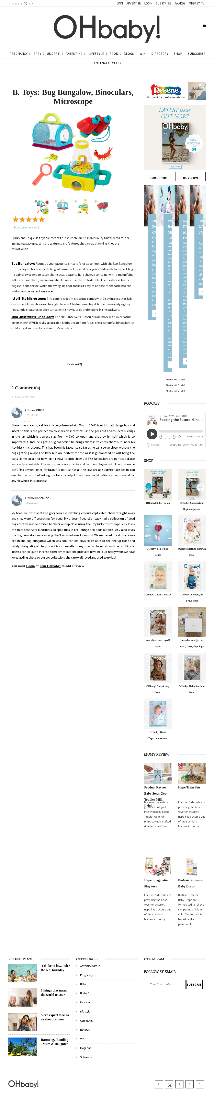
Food (114, 54)
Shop (178, 54)
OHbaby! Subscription (158, 491)
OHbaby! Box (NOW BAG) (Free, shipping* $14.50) (192, 635)
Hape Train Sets (189, 776)
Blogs (129, 54)
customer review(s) (26, 227)
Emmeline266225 (38, 498)
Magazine (85, 1036)
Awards (179, 3)
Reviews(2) (74, 364)
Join (120, 3)
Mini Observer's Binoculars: (32, 316)
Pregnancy (19, 54)
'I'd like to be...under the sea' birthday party (55, 959)
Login (148, 3)
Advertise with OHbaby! (153, 379)
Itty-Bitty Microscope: (28, 298)
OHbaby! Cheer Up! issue (157, 583)
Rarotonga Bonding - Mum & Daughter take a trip (54, 1033)
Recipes (85, 1018)
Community (86, 1009)
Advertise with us (90, 954)
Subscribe (163, 3)
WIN (143, 54)
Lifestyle (96, 54)
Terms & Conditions (98, 1094)
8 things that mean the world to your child (54, 983)
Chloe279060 (34, 410)
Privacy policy (119, 1094)
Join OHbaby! (50, 566)
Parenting (74, 54)
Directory (159, 54)
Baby (37, 54)
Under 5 (53, 54)
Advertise (133, 3)
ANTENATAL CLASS (107, 63)
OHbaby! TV (196, 3)
